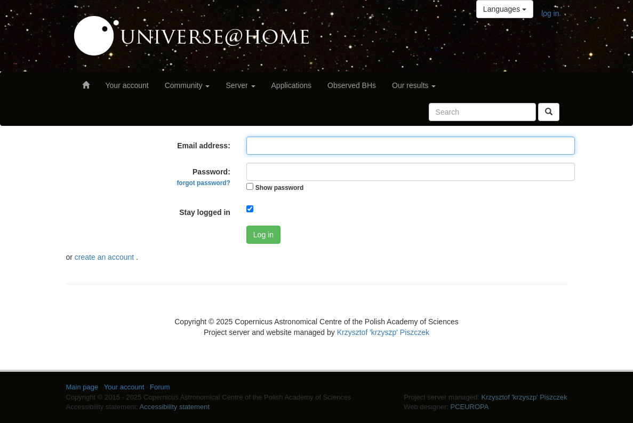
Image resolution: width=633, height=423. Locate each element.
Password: (203, 177)
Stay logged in (204, 212)
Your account (127, 85)
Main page (82, 387)
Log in (263, 234)
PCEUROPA (469, 407)
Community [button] (187, 85)
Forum (160, 387)
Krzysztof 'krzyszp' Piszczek (383, 332)
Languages (504, 9)
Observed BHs (351, 85)
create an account (105, 257)
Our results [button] (414, 85)
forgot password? (203, 183)
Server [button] (240, 85)
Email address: (203, 145)
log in (550, 13)
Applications (291, 85)
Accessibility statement (175, 407)
